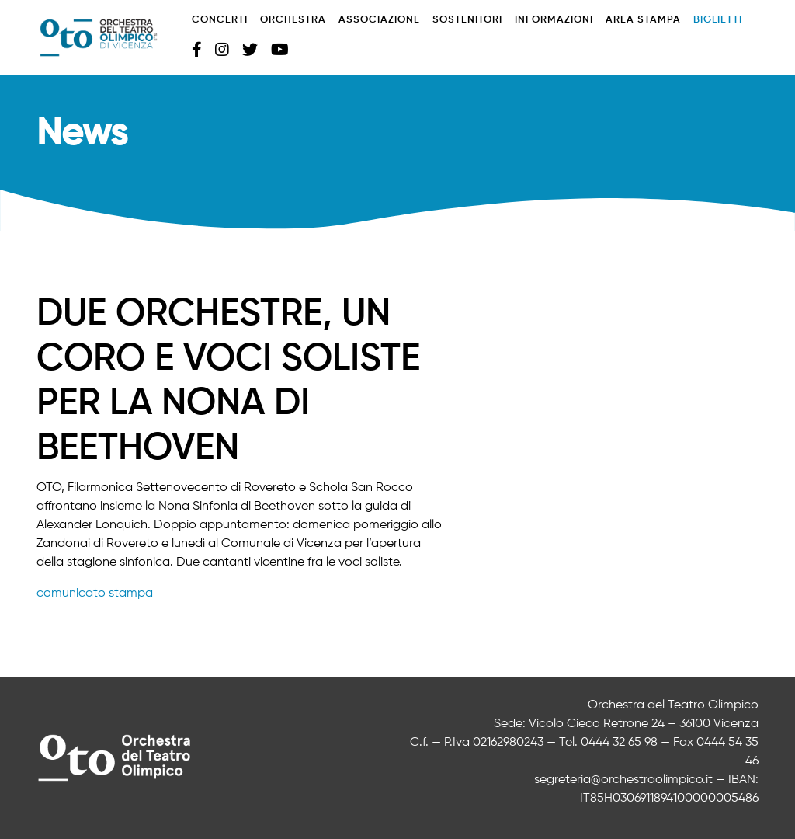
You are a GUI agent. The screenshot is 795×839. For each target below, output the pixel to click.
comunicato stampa (94, 593)
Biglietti (717, 20)
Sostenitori (467, 20)
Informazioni (554, 20)
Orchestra (293, 20)
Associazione (379, 20)
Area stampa (643, 20)
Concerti (220, 20)
